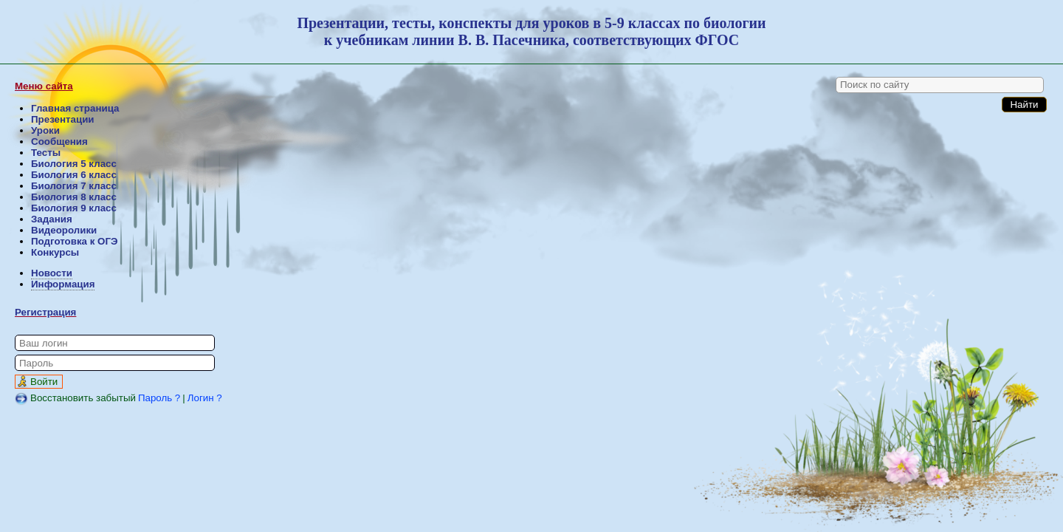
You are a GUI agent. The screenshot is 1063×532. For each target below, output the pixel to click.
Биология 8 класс (74, 196)
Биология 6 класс (74, 174)
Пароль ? (159, 397)
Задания (51, 219)
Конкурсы (55, 252)
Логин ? (205, 397)
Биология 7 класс (74, 185)
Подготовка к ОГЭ (74, 241)
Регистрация (45, 312)
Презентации (62, 119)
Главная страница (75, 108)
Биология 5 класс (74, 163)
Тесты (46, 152)
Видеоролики (64, 230)
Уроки (45, 130)
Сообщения (59, 141)
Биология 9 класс (74, 208)
